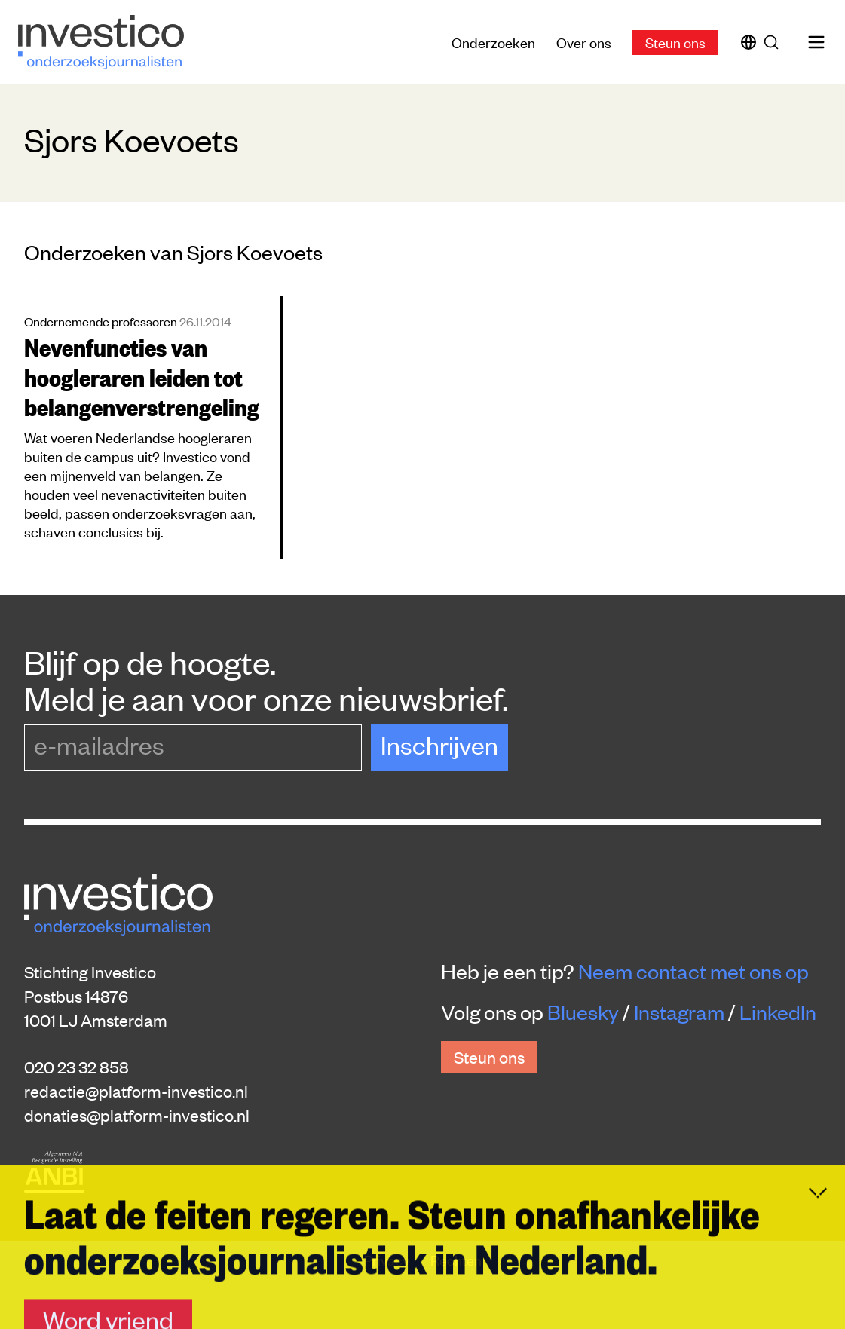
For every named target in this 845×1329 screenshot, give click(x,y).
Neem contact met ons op (693, 971)
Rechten (456, 1259)
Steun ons (675, 41)
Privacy (388, 1259)
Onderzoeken (493, 41)
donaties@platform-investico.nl (137, 1114)
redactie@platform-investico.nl (136, 1090)
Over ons (583, 41)
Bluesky (583, 1011)
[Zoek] (774, 42)
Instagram (679, 1011)
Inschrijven (439, 744)
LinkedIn (777, 1011)
